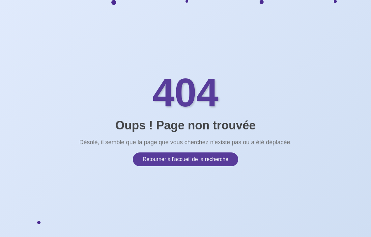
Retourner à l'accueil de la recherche (185, 159)
